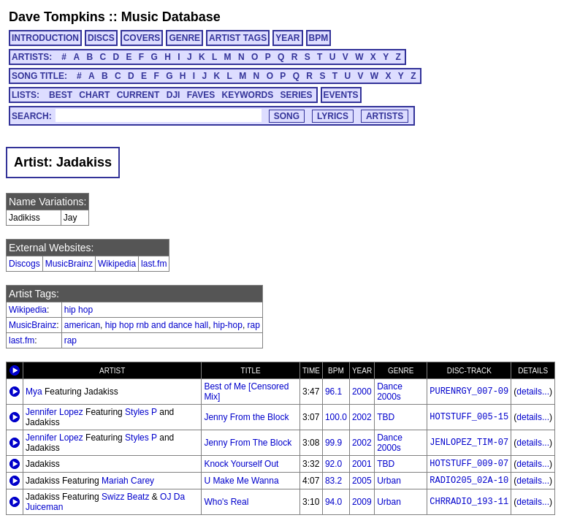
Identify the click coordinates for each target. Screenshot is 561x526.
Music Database (171, 16)
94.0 (333, 502)
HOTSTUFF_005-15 (469, 417)
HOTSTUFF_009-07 (469, 464)
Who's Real (226, 502)
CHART (94, 95)
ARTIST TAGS (238, 38)
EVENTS (341, 95)
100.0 (336, 417)
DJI (173, 95)
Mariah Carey (128, 481)
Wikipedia (117, 264)
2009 (362, 502)
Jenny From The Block (247, 443)
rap (254, 325)
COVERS (142, 38)
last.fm (154, 264)
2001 (362, 464)
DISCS (101, 38)
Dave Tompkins (57, 16)
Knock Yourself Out (241, 464)
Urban (389, 481)
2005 (362, 481)
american (82, 325)
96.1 (333, 391)
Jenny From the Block (246, 417)
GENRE (184, 38)
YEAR (287, 38)
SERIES (296, 95)
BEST (60, 95)
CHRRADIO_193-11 (469, 502)
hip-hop (228, 325)
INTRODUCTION (45, 38)
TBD (385, 417)
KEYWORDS (248, 95)
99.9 (333, 443)
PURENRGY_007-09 (469, 391)
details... (532, 391)
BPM (319, 38)
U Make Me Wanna (241, 481)
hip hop (78, 310)
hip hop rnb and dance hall (156, 325)
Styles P (141, 412)
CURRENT (138, 95)
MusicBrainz (69, 264)
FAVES (201, 95)
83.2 (333, 481)
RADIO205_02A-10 (469, 481)
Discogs (24, 264)
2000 (362, 391)
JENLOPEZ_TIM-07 (469, 443)
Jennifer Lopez (54, 412)
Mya (34, 391)
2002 (362, 417)
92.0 (333, 464)
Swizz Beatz (125, 497)
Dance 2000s (389, 391)
